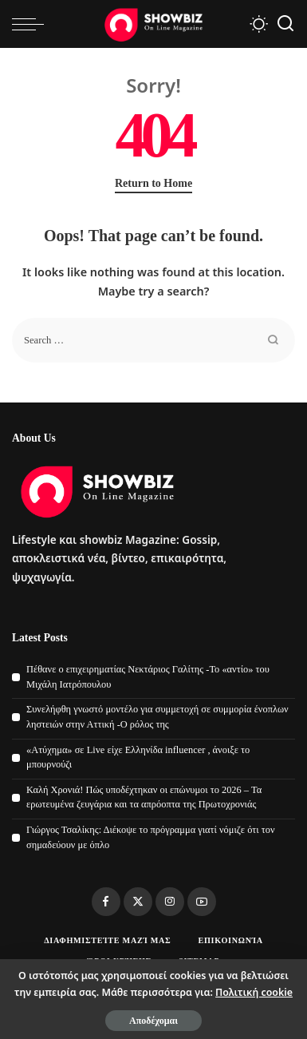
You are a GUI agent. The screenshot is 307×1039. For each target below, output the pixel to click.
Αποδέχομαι (153, 1020)
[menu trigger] (32, 24)
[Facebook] (106, 901)
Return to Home (153, 183)
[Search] (285, 24)
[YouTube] (201, 901)
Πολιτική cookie (254, 992)
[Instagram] (169, 901)
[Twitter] (138, 901)
